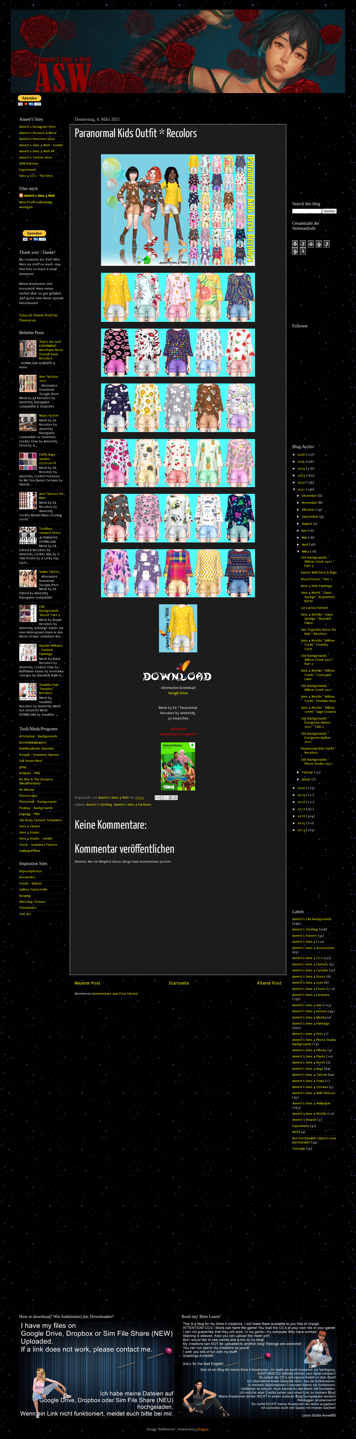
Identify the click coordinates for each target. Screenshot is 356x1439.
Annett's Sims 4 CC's (307, 958)
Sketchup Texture (32, 902)
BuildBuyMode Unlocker (36, 749)
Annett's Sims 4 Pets (307, 1034)
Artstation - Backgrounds (38, 736)
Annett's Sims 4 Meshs (309, 1017)
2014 (302, 830)
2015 (302, 823)
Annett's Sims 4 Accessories (313, 948)
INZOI (296, 1132)
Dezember (310, 496)
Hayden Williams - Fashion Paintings (51, 650)
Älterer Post (269, 983)
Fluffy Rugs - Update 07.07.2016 (48, 459)
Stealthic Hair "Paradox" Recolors (49, 689)
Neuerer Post (88, 983)
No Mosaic (27, 790)
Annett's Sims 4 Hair (307, 1005)
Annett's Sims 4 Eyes (307, 983)
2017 (302, 809)
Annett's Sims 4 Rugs (307, 1069)
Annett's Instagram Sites (37, 127)
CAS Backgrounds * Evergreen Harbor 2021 (316, 738)
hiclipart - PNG (29, 773)
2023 (302, 476)
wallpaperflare (29, 851)
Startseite (179, 983)
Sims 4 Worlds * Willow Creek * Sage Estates (318, 710)
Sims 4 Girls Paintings (316, 586)
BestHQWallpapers (33, 743)
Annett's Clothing (99, 805)
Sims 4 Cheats (29, 826)
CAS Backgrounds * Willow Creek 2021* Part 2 (317, 660)
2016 (302, 816)
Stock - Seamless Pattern (38, 845)
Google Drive (178, 693)
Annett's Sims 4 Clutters (310, 964)
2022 (302, 482)
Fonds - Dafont (30, 883)
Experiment (27, 170)
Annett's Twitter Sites (35, 157)
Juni (305, 531)
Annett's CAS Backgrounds (311, 919)
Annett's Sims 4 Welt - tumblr (41, 145)
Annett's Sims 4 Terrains (310, 1087)
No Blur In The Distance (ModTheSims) (36, 781)
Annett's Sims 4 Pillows (309, 1050)
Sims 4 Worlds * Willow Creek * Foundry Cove (318, 645)
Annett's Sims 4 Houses (309, 1011)
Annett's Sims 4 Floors (309, 989)
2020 (302, 788)
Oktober (309, 510)
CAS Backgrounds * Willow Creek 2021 (316, 688)
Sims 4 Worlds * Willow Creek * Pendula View (318, 699)
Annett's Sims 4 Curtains (310, 970)
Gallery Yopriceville (33, 889)
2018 (302, 802)
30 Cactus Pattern (314, 608)
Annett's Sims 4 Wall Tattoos (313, 1093)
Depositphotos (30, 871)
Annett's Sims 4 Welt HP (37, 151)
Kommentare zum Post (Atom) (115, 994)
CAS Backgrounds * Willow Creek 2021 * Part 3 (317, 562)
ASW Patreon (28, 164)
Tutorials (298, 1149)
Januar (307, 779)
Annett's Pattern (304, 936)
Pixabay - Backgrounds (36, 808)
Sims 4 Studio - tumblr (35, 838)
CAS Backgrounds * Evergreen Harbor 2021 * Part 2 (316, 723)
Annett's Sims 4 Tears (308, 1081)
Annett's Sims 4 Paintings (311, 1023)
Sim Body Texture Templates (40, 820)
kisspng (25, 896)
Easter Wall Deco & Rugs (319, 572)
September (310, 517)
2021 (302, 489)
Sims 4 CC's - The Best (36, 176)
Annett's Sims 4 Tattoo (309, 1075)
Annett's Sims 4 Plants (308, 1056)
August (307, 524)
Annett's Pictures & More (38, 133)
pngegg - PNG (29, 814)
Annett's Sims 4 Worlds (309, 1114)
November (310, 503)
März (306, 552)
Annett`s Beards (304, 1120)
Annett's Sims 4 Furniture (132, 805)
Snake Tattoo (49, 572)
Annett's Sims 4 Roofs (308, 1062)
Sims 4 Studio (29, 832)
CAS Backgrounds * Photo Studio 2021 (317, 762)
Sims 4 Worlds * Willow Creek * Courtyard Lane (318, 675)
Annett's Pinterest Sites (37, 139)
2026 (302, 455)
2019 (302, 795)
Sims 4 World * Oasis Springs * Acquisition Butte (318, 597)
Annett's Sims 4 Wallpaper (311, 1103)
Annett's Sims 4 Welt (39, 196)
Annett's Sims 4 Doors (308, 977)
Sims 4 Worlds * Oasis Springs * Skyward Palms (317, 619)
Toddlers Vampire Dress (50, 531)
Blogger (203, 1429)
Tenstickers (28, 908)
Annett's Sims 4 (303, 942)
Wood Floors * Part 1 (316, 579)
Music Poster (49, 416)
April (305, 545)
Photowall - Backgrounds (38, 802)
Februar (308, 772)
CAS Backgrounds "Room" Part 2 (49, 611)
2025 (302, 462)
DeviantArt (27, 877)
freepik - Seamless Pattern (39, 755)
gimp (22, 767)
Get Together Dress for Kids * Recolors (318, 632)
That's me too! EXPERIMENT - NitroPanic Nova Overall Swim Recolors (51, 350)
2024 (302, 469)
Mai (305, 538)
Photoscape (28, 796)
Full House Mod (30, 761)
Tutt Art (25, 914)
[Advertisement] (314, 133)
